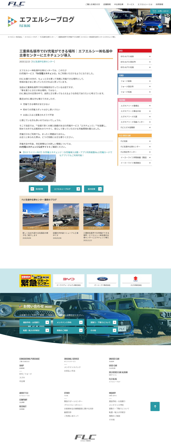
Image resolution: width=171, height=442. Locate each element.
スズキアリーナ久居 (129, 116)
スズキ (22, 377)
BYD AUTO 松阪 (127, 67)
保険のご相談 (62, 330)
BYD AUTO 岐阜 (127, 56)
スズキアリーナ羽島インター (132, 121)
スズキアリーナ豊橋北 (130, 105)
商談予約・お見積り (31, 322)
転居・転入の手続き (31, 330)
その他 (93, 330)
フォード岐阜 (126, 81)
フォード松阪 (126, 91)
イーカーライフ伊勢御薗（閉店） (134, 157)
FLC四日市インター (129, 152)
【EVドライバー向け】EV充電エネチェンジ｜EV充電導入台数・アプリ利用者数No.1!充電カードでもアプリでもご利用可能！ (67, 154)
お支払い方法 (69, 371)
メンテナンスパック (72, 367)
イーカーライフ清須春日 (131, 162)
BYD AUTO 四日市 (128, 61)
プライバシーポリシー (73, 405)
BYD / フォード (25, 374)
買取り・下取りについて (100, 322)
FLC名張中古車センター (43, 61)
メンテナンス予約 (64, 322)
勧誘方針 (68, 412)
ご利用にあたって (71, 416)
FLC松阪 (124, 141)
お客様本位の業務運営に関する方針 (78, 408)
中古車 (22, 381)
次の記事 (39, 189)
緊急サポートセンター (73, 401)
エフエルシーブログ (62, 189)
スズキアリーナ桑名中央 (131, 111)
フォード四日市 (127, 86)
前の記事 (91, 189)
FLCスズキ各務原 (128, 127)
